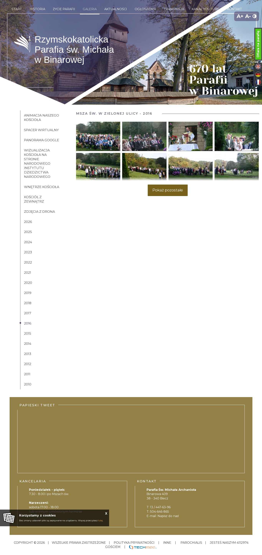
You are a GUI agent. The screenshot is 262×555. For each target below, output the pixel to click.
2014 (27, 344)
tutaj (100, 520)
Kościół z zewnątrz (34, 199)
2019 (27, 293)
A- (248, 16)
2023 (28, 252)
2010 (27, 384)
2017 (27, 313)
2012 (27, 364)
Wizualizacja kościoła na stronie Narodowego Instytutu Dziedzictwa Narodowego (37, 163)
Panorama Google (41, 140)
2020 (28, 283)
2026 (28, 222)
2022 (28, 262)
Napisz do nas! (168, 516)
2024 (28, 242)
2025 (28, 232)
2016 (27, 323)
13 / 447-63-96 (160, 507)
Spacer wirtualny (41, 130)
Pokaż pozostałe (167, 190)
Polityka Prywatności (134, 542)
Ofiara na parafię (258, 44)
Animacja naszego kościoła (41, 117)
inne (167, 542)
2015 (27, 333)
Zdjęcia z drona (39, 211)
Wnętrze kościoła (41, 187)
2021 (27, 272)
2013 (27, 354)
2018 (27, 303)
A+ (240, 16)
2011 (27, 374)
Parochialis (191, 542)
